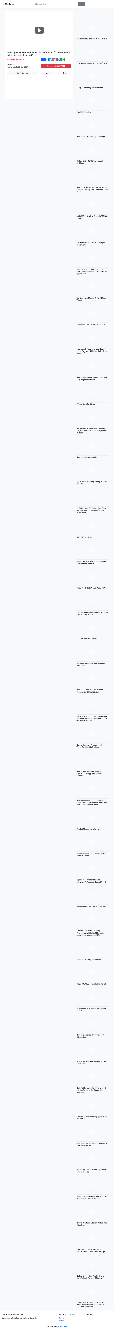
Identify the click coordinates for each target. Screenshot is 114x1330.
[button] (81, 4)
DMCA (61, 1318)
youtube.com (62, 1327)
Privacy (61, 1321)
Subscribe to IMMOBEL (56, 66)
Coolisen (9, 4)
